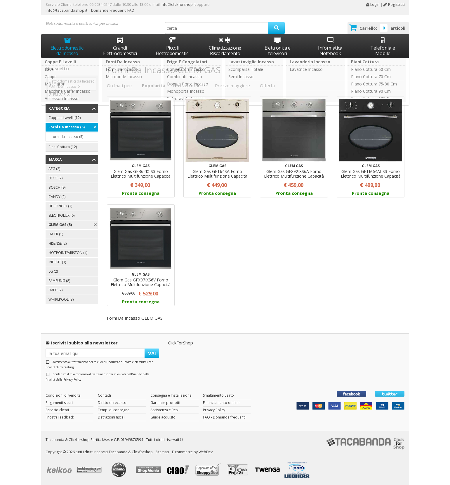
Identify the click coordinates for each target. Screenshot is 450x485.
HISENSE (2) (57, 243)
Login (373, 4)
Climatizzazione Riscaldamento (225, 51)
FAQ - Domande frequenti (224, 417)
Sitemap (162, 451)
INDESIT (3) (57, 262)
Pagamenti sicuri (59, 402)
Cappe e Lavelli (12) (64, 117)
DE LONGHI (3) (60, 206)
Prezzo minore (190, 85)
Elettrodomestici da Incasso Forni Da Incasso (72, 84)
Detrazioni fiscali (111, 417)
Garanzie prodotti (165, 402)
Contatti (104, 395)
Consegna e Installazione (171, 395)
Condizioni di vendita (63, 395)
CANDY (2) (56, 196)
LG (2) (53, 271)
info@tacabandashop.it (66, 10)
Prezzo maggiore (232, 85)
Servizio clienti (57, 409)
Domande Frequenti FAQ (112, 10)
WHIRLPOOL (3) (61, 299)
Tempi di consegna (113, 409)
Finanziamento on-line (221, 402)
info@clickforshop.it (178, 4)
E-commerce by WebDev (192, 451)
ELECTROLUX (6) (61, 215)
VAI (152, 353)
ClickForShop (180, 343)
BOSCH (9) (56, 187)
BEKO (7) (55, 178)
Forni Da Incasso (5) (66, 127)
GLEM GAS (57, 94)
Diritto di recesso (112, 402)
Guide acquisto (163, 417)
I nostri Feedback (60, 417)
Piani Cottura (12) (62, 146)
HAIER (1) (55, 234)
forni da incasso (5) (67, 136)
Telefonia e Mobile (382, 46)
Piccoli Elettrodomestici (173, 46)
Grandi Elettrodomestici (120, 46)
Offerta (267, 85)
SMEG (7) (55, 290)
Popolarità (153, 85)
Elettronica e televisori (278, 46)
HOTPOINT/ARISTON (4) (67, 252)
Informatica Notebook (330, 46)
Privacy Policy (72, 379)
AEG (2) (54, 168)
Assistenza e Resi (164, 409)
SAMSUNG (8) (59, 280)
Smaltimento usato (218, 395)
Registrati (394, 4)
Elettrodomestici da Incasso (67, 46)
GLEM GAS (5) (60, 224)
